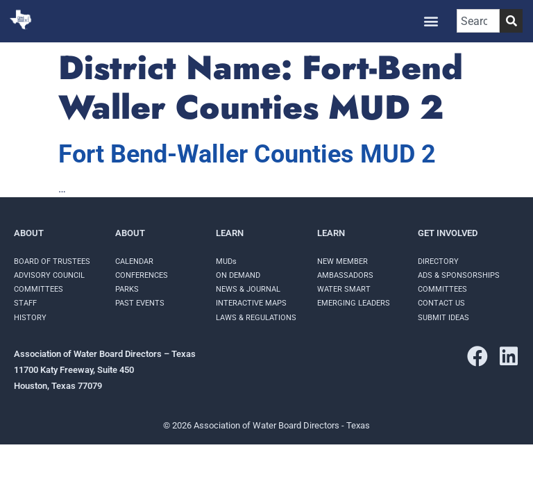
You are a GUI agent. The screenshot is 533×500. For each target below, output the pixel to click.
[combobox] (478, 21)
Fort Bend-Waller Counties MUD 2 (247, 154)
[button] (431, 21)
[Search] (511, 21)
